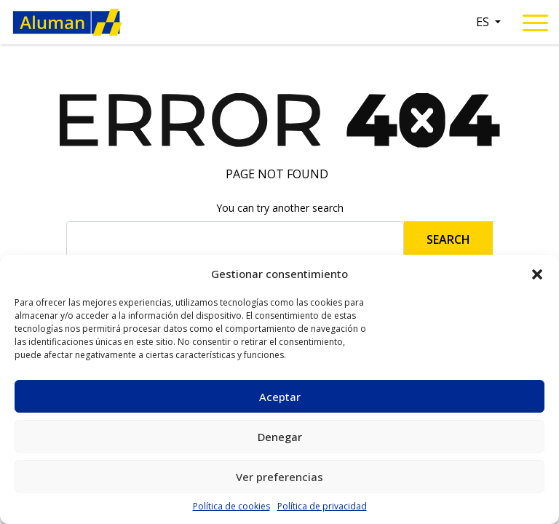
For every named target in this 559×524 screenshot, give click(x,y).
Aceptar (280, 396)
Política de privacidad (322, 506)
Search (448, 239)
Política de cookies (231, 506)
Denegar (280, 436)
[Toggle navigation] (535, 25)
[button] (537, 273)
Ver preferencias (279, 476)
